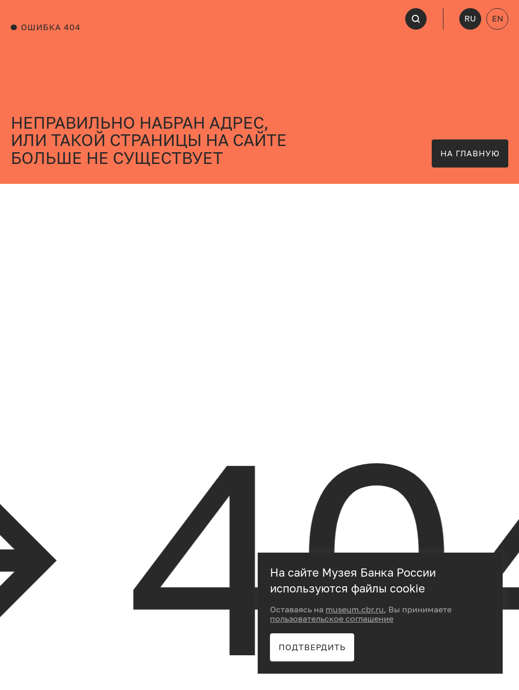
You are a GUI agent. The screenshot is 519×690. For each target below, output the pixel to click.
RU (470, 18)
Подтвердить (312, 647)
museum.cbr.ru (355, 609)
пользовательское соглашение (331, 618)
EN (497, 18)
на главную (470, 153)
